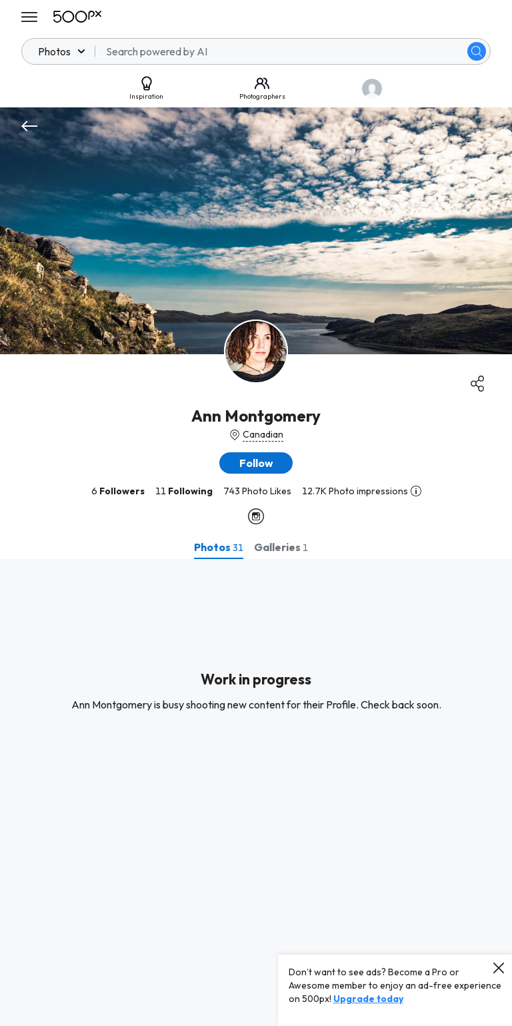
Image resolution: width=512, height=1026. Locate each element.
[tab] (219, 547)
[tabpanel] (256, 792)
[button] (256, 463)
